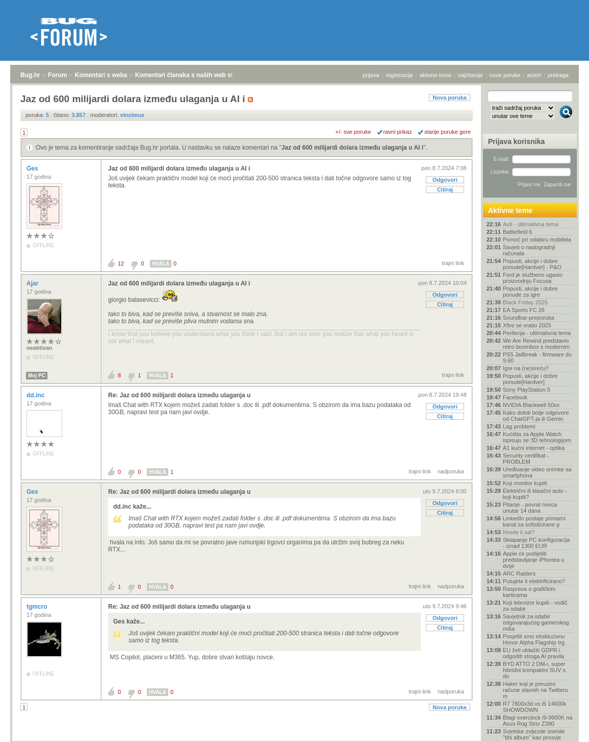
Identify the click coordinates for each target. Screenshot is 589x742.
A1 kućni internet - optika (534, 448)
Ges (33, 168)
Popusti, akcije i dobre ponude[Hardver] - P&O (532, 264)
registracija (399, 75)
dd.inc (36, 395)
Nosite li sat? (519, 532)
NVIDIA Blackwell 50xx (531, 405)
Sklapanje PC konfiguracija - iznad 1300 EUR (536, 543)
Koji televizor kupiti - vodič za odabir (535, 606)
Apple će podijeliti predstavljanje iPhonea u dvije (533, 559)
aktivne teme (435, 75)
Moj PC (36, 375)
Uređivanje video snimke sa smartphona (537, 472)
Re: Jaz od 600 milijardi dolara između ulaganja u (179, 395)
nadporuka (451, 471)
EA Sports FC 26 (524, 310)
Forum (57, 75)
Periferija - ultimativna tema (537, 333)
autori (534, 75)
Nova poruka (449, 97)
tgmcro (38, 606)
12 (121, 263)
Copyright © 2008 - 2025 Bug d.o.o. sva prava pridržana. (294, 739)
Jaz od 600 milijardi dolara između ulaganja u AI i (352, 147)
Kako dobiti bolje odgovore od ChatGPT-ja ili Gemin (536, 416)
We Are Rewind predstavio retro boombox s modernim (536, 344)
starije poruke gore (447, 132)
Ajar (33, 283)
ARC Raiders (519, 573)
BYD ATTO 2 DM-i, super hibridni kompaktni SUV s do (534, 670)
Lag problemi (519, 426)
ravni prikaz (397, 132)
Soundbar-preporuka (528, 318)
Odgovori (444, 180)
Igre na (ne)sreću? (526, 368)
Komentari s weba (101, 75)
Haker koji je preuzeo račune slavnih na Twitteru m (535, 690)
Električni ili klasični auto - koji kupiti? (535, 494)
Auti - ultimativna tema (530, 224)
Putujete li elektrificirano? (534, 581)
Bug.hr (30, 75)
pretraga (558, 75)
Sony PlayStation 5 (526, 390)
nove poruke (505, 75)
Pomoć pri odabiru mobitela (537, 239)
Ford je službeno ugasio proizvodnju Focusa (532, 278)
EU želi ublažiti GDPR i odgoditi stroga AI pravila (533, 653)
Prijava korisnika (516, 141)
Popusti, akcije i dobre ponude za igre (530, 291)
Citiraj (445, 189)
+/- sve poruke (353, 132)
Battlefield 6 (517, 232)
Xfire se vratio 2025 (527, 325)
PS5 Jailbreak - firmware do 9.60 (537, 357)
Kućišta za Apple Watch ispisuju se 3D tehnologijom (537, 437)
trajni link (453, 263)
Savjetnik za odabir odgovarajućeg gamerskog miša (536, 622)
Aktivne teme (510, 210)
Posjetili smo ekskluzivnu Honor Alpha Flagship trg (534, 639)
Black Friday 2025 (525, 302)
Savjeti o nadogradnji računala (529, 250)
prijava (371, 75)
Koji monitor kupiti (525, 483)
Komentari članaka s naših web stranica (193, 75)
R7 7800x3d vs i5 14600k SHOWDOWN (534, 707)
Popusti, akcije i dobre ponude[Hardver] (530, 379)
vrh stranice (561, 727)
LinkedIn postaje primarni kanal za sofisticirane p (534, 521)
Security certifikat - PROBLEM (526, 458)
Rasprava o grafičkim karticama (529, 592)
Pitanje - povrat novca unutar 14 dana (530, 507)
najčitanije (470, 75)
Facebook (515, 397)
